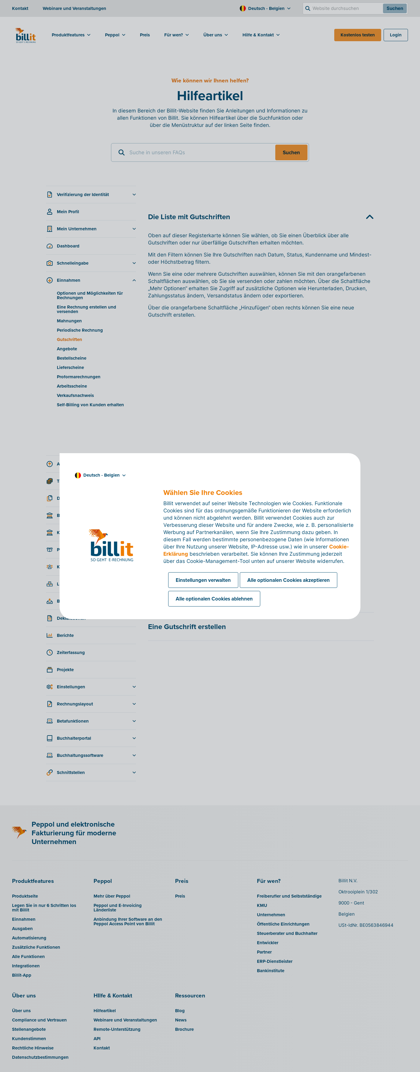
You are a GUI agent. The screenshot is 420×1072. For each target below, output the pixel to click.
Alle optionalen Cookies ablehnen (214, 598)
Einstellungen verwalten (203, 580)
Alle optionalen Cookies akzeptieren (288, 580)
